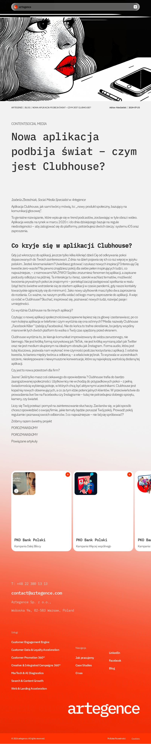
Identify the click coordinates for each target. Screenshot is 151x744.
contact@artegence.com (36, 593)
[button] (135, 7)
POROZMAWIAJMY (24, 428)
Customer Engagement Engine (30, 642)
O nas (79, 673)
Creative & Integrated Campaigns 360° (35, 665)
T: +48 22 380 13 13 (30, 583)
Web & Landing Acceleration (29, 688)
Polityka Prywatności (117, 738)
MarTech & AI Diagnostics (27, 673)
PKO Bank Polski (29, 539)
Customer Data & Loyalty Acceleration (35, 650)
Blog (112, 668)
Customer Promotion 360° (28, 657)
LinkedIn (114, 653)
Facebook (115, 660)
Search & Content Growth (27, 681)
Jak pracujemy (85, 658)
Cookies (136, 738)
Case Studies (84, 665)
